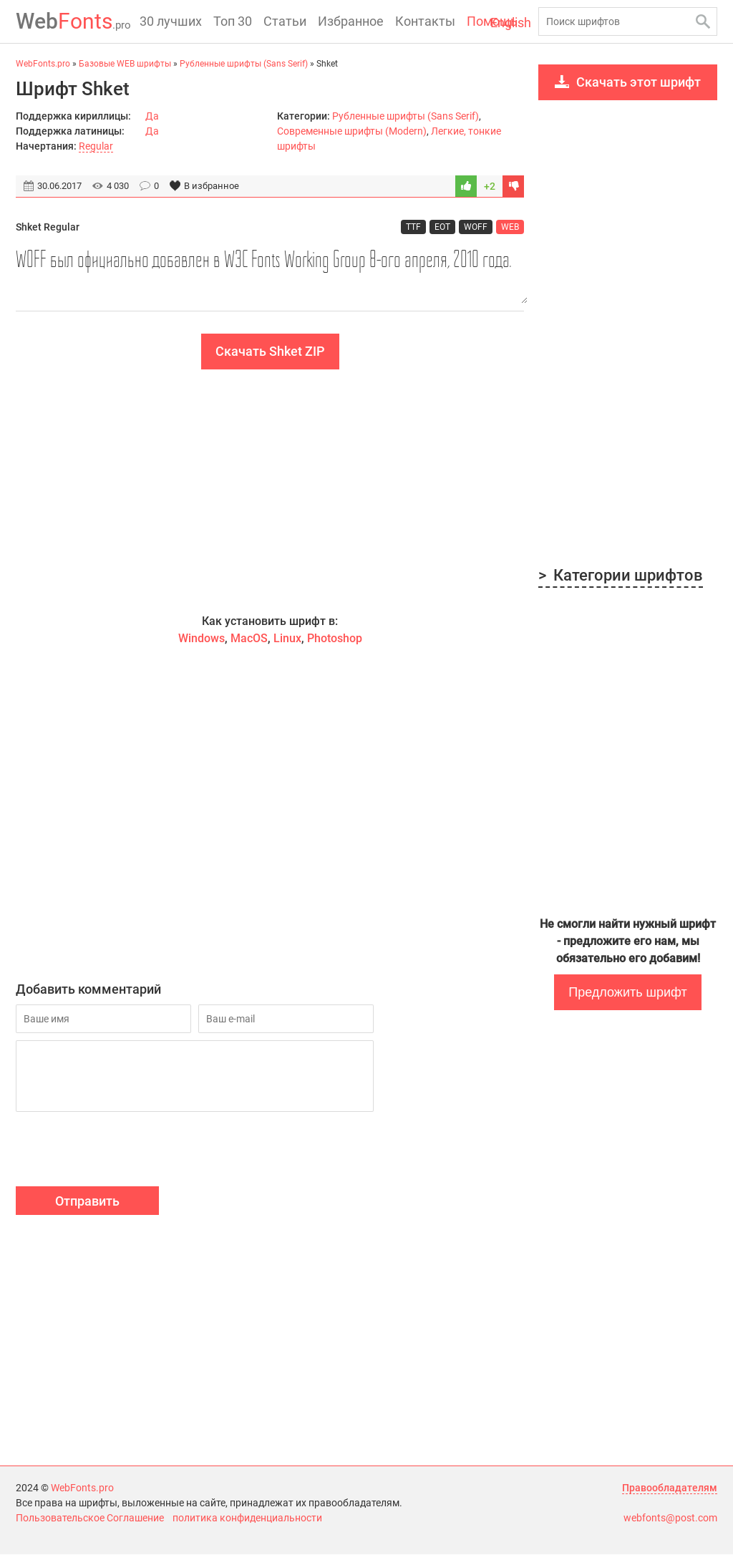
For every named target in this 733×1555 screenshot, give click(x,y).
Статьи (284, 21)
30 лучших (171, 21)
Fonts (73, 21)
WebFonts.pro (82, 1488)
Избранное (351, 21)
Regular (96, 146)
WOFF (475, 227)
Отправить (87, 1201)
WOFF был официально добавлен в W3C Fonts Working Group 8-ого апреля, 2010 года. (270, 273)
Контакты (425, 21)
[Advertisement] (270, 492)
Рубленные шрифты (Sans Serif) (405, 116)
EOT (442, 227)
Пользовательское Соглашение (90, 1518)
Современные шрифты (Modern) (352, 131)
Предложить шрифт (627, 992)
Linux (287, 639)
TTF (413, 227)
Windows (201, 639)
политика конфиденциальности (247, 1518)
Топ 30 (232, 21)
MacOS (249, 639)
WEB (510, 227)
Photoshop (334, 639)
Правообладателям (669, 1488)
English (510, 22)
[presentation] (124, 1152)
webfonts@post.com (670, 1518)
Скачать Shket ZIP (270, 351)
